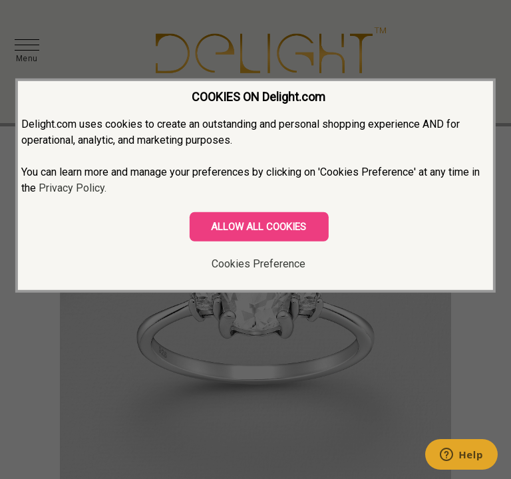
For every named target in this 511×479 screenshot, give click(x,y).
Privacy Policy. (72, 188)
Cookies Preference (258, 263)
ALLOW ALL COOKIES (258, 227)
